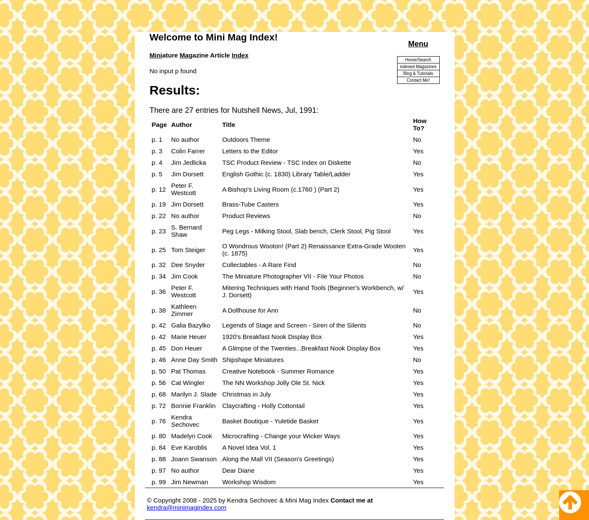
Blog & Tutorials (418, 73)
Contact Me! (418, 80)
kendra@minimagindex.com (186, 507)
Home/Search (418, 59)
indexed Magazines (418, 66)
